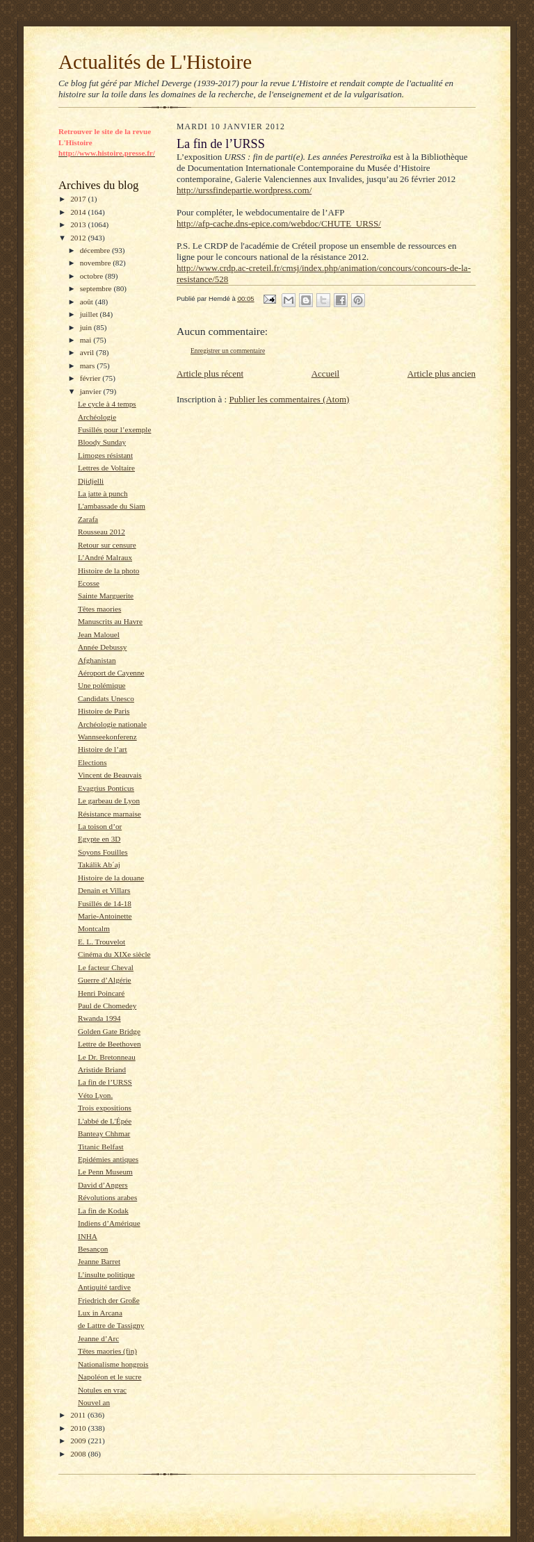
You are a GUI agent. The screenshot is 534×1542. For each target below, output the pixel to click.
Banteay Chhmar (104, 1133)
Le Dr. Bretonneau (107, 1057)
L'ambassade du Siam (111, 506)
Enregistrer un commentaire (228, 350)
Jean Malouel (99, 634)
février (91, 378)
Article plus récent (210, 373)
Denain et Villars (104, 890)
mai (87, 340)
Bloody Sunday (102, 442)
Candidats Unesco (106, 698)
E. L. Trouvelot (101, 941)
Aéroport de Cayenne (111, 673)
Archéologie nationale (112, 724)
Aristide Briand (102, 1069)
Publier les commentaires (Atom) (289, 399)
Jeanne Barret (99, 1261)
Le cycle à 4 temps (107, 404)
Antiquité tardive (104, 1287)
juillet (90, 314)
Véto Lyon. (95, 1095)
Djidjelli (91, 481)
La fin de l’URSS (105, 1082)
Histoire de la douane (111, 877)
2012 (79, 237)
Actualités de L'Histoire (155, 62)
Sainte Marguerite (106, 595)
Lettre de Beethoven (109, 1044)
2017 (79, 199)
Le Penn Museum (105, 1171)
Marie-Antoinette (105, 916)
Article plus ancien (441, 373)
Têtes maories (99, 609)
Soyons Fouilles (103, 852)
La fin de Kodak (103, 1210)
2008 (79, 1454)
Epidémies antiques (108, 1159)
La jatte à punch (103, 493)
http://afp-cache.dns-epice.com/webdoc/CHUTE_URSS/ (279, 223)
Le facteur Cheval (106, 967)
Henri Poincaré (101, 993)
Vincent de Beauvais (110, 775)
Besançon (93, 1249)
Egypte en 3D (99, 839)
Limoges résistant (105, 455)
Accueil (325, 373)
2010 (79, 1428)
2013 (79, 224)
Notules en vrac (102, 1390)
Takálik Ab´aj (99, 864)
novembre (96, 263)
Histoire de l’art (102, 749)
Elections (92, 762)
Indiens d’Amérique (109, 1223)
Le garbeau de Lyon (109, 800)
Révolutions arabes (107, 1197)
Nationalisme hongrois (113, 1364)
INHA (87, 1236)
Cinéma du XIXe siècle (114, 954)
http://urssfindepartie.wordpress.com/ (244, 190)
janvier (92, 391)
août (87, 301)
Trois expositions (104, 1108)
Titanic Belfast (101, 1146)
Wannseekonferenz (107, 736)
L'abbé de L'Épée (104, 1121)
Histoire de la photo (108, 570)
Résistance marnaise (109, 814)
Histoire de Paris (103, 711)
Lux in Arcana (100, 1313)
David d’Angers (103, 1185)
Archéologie (97, 417)
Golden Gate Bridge (109, 1031)
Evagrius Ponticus (106, 788)
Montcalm (94, 928)
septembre (97, 288)
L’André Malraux (105, 557)
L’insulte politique (106, 1274)
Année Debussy (102, 647)
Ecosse (88, 583)
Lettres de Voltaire (106, 468)
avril (88, 352)
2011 (79, 1415)
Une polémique (102, 685)
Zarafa (88, 519)
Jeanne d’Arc (98, 1338)
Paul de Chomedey (107, 1005)
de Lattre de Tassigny (111, 1325)
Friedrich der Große (109, 1300)
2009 (79, 1440)
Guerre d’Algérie (104, 980)
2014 (79, 212)
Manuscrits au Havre (110, 621)
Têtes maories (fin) (107, 1351)
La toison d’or (100, 826)
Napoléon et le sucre (110, 1376)
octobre (92, 276)
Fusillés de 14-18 (104, 903)
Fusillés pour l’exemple (115, 429)
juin (87, 327)
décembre (96, 250)
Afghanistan (97, 660)
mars (88, 365)
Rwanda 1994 (99, 1018)
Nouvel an (94, 1402)
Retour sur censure (107, 545)
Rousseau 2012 (101, 531)
